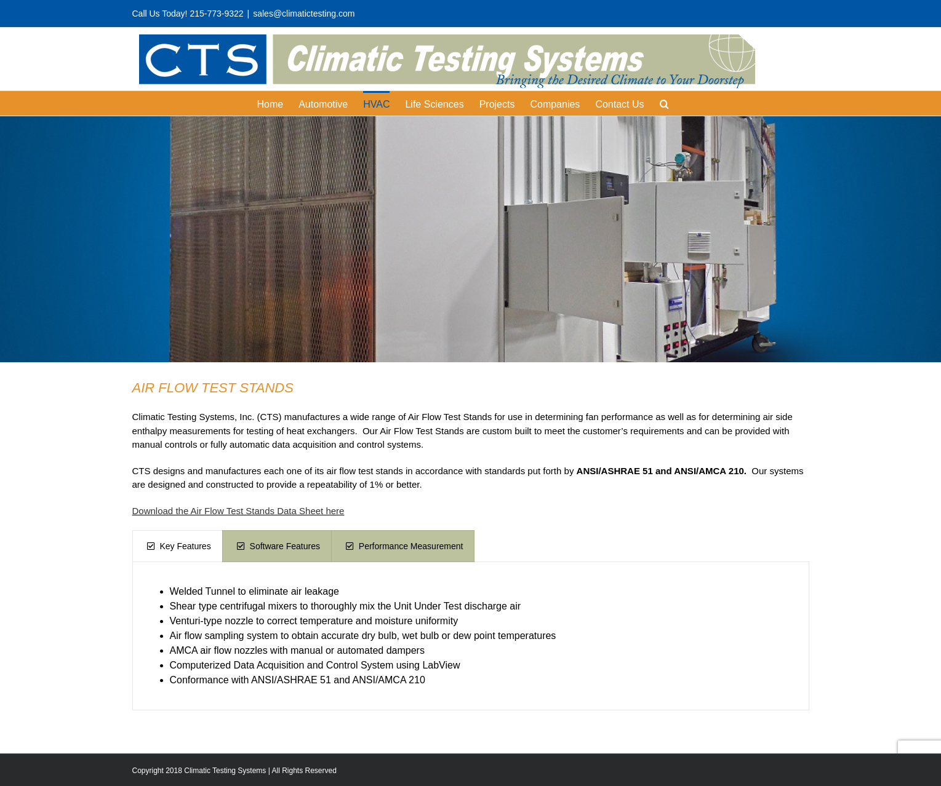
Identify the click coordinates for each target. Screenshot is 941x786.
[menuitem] (277, 103)
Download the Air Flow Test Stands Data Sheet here (238, 511)
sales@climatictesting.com (303, 13)
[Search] (664, 103)
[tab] (177, 546)
